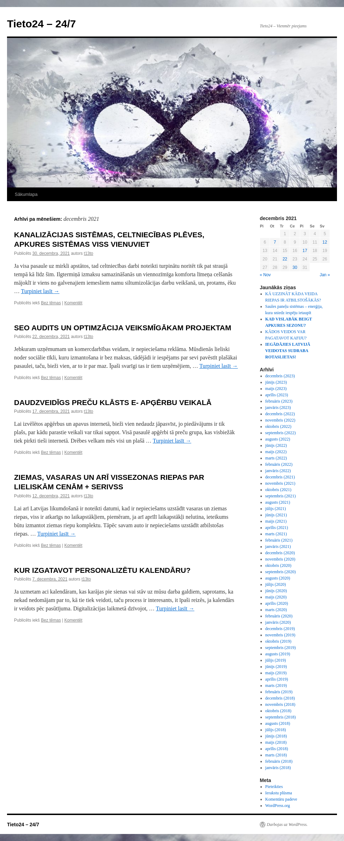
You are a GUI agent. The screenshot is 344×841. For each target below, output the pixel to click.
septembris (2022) (280, 432)
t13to (88, 253)
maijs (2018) (276, 742)
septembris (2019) (280, 647)
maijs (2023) (276, 388)
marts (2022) (276, 458)
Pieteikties (274, 786)
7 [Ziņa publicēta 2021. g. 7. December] (275, 242)
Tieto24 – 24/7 (41, 23)
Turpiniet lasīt (40, 291)
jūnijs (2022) (276, 445)
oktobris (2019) (278, 641)
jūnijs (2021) (276, 514)
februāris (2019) (279, 691)
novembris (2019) (280, 635)
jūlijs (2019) (275, 660)
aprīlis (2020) (276, 603)
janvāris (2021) (278, 546)
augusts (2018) (277, 723)
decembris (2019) (280, 628)
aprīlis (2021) (276, 527)
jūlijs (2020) (275, 584)
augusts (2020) (277, 578)
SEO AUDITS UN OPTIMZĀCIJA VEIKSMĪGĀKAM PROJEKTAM (122, 328)
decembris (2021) (280, 477)
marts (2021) (276, 533)
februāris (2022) (279, 464)
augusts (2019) (277, 653)
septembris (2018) (280, 717)
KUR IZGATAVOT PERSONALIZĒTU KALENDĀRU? (102, 570)
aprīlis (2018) (276, 748)
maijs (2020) (276, 597)
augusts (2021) (277, 502)
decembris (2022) (280, 413)
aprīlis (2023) (276, 394)
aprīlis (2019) (276, 679)
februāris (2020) (279, 616)
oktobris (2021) (278, 489)
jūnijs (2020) (276, 590)
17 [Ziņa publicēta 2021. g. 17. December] (305, 250)
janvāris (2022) (278, 470)
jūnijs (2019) (276, 666)
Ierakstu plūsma (278, 792)
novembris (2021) (280, 483)
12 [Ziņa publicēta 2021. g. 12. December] (325, 242)
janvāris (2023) (278, 407)
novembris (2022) (280, 420)
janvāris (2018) (278, 767)
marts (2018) (276, 755)
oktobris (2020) (278, 565)
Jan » (325, 274)
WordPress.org (277, 805)
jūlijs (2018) (275, 729)
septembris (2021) (280, 496)
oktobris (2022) (278, 426)
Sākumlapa (26, 194)
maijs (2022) (276, 451)
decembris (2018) (280, 698)
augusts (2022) (277, 439)
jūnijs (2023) (276, 382)
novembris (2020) (280, 559)
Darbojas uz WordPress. (287, 824)
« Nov (265, 274)
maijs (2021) (276, 521)
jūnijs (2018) (276, 736)
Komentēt (73, 302)
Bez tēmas (51, 302)
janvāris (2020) (278, 622)
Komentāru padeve (281, 799)
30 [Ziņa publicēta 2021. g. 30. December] (294, 267)
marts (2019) (276, 685)
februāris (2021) (279, 540)
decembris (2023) (280, 375)
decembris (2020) (280, 552)
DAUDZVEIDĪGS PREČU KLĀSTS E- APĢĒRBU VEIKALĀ (113, 402)
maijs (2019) (276, 672)
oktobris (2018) (278, 710)
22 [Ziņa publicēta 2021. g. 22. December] (285, 259)
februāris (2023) (279, 401)
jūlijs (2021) (275, 508)
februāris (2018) (279, 761)
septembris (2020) (280, 571)
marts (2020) (276, 609)
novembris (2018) (280, 704)
